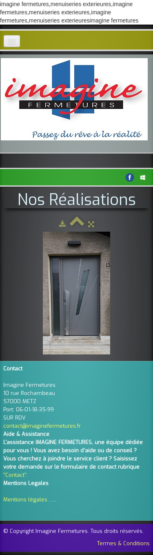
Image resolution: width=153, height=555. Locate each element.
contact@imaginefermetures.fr (42, 425)
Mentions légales (25, 499)
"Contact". (15, 475)
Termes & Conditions (123, 543)
